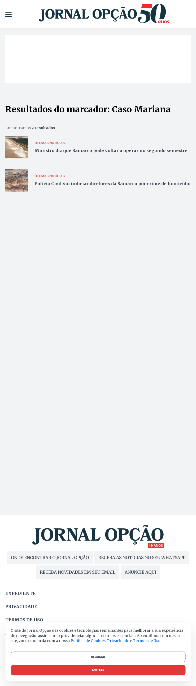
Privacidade (21, 606)
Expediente (20, 593)
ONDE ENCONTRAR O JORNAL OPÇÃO (50, 557)
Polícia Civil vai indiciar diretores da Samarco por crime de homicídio (112, 183)
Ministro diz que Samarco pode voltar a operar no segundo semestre (111, 150)
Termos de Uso (146, 640)
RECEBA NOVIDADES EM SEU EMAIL (77, 572)
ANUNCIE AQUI (140, 572)
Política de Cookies (88, 640)
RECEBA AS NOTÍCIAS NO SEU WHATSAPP (141, 557)
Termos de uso (24, 619)
